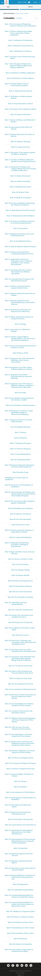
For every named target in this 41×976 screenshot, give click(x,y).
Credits (25, 2)
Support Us (20, 975)
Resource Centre (20, 973)
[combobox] (15, 18)
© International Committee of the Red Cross (20, 971)
